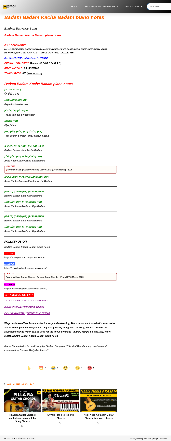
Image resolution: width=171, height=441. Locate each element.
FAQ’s (155, 439)
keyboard (9, 331)
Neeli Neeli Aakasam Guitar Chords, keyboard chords (99, 416)
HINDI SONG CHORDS (34, 306)
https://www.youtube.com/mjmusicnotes (24, 257)
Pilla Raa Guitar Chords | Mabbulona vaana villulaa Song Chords (22, 418)
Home (74, 6)
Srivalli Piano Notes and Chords (60, 416)
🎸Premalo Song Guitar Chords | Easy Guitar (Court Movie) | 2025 (42, 169)
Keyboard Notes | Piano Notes (101, 6)
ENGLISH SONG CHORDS (38, 313)
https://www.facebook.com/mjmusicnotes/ (25, 268)
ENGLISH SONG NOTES (14, 313)
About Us (147, 439)
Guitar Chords (134, 6)
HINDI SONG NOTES (13, 306)
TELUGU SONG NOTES (14, 300)
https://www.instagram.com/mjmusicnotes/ (25, 288)
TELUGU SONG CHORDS (37, 300)
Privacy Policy (136, 439)
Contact (163, 439)
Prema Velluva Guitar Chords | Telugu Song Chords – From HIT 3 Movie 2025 (48, 277)
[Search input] (159, 6)
